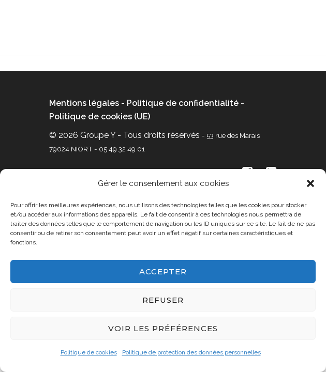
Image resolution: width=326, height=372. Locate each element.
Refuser (163, 300)
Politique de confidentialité (183, 103)
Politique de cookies (89, 352)
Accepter (163, 271)
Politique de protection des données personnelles (191, 352)
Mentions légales (84, 103)
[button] (310, 183)
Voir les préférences (163, 328)
